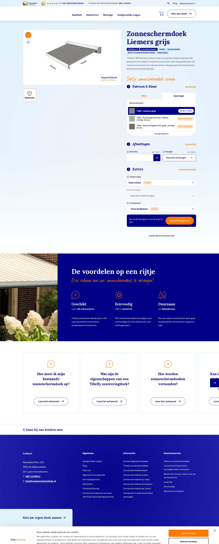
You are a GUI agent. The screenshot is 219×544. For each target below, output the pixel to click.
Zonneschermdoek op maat (136, 479)
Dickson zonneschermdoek (177, 461)
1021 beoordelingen (73, 3)
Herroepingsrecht (91, 479)
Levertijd (168, 482)
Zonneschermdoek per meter (137, 488)
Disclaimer (88, 484)
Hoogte (169, 151)
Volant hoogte (134, 190)
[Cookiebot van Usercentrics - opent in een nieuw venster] (18, 538)
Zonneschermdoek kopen (135, 470)
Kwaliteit (77, 14)
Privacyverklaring (91, 488)
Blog (175, 3)
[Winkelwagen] (161, 13)
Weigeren (188, 532)
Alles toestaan (188, 516)
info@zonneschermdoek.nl (40, 481)
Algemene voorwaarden (94, 474)
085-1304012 (125, 3)
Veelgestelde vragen (128, 14)
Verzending (169, 486)
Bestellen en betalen (174, 491)
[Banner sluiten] (215, 514)
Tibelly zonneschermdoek (135, 465)
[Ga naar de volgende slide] (214, 382)
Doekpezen (135, 203)
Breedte (134, 151)
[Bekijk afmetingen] (28, 35)
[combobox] (161, 182)
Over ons (87, 470)
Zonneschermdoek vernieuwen (137, 484)
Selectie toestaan (188, 524)
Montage (108, 14)
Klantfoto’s (92, 14)
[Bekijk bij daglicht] (28, 42)
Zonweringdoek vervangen (135, 461)
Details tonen (151, 538)
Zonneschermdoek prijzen (135, 474)
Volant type (135, 176)
